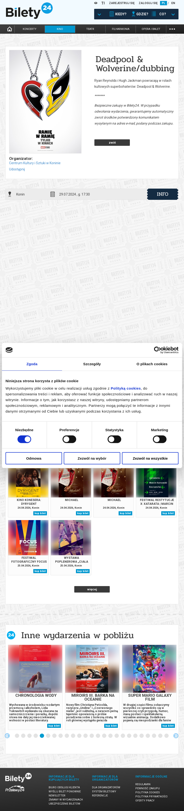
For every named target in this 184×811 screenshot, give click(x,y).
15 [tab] (104, 736)
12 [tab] (85, 736)
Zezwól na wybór (92, 458)
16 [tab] (110, 736)
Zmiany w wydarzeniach (66, 799)
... (172, 29)
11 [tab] (79, 736)
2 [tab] (23, 736)
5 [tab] (42, 736)
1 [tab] (17, 736)
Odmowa (33, 458)
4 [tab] (36, 736)
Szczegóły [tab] (92, 364)
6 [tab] (48, 736)
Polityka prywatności (151, 796)
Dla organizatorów (106, 787)
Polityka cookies (147, 792)
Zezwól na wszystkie (150, 458)
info (162, 194)
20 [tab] (135, 736)
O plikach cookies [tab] (152, 364)
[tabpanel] (35, 687)
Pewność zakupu (147, 788)
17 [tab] (117, 736)
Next (175, 735)
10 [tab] (73, 736)
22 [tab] (148, 736)
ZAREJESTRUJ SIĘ (122, 3)
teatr (90, 29)
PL (163, 3)
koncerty (29, 29)
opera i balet (151, 29)
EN (173, 3)
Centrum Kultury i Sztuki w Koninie (35, 163)
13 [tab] (92, 736)
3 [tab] (29, 736)
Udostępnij (17, 169)
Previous (7, 735)
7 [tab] (54, 736)
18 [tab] (123, 736)
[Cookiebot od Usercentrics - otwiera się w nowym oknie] (157, 350)
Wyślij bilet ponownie (65, 791)
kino (60, 29)
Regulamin (142, 784)
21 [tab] (141, 736)
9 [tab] (67, 736)
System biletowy (104, 791)
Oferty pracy (145, 800)
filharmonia (120, 29)
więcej (92, 589)
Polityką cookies (126, 388)
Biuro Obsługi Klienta (64, 787)
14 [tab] (98, 736)
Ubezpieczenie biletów (64, 803)
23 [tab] (154, 736)
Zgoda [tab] (32, 364)
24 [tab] (160, 736)
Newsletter (57, 795)
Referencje (100, 795)
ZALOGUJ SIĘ (148, 3)
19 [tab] (129, 736)
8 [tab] (60, 736)
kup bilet (40, 513)
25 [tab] (166, 736)
